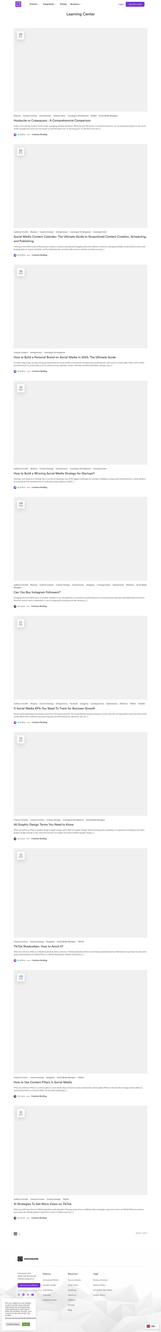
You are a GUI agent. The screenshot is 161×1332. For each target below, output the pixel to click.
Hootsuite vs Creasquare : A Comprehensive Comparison (52, 120)
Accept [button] (26, 1324)
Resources (74, 4)
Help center (73, 1285)
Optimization (118, 585)
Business (17, 116)
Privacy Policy (99, 1285)
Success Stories (74, 1280)
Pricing (63, 4)
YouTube (141, 704)
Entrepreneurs (45, 116)
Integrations (48, 4)
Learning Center (100, 232)
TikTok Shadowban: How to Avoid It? (38, 946)
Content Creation (21, 820)
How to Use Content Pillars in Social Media (43, 1082)
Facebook (74, 704)
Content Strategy (47, 232)
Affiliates (71, 1300)
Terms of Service (100, 1280)
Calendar (47, 1295)
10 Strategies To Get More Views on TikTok (42, 1204)
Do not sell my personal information (20, 1318)
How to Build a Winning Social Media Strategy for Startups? (54, 473)
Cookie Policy (99, 1295)
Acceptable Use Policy (102, 1290)
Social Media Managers (108, 116)
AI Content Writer (51, 1280)
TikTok (133, 704)
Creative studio (49, 1285)
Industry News (59, 116)
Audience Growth (21, 232)
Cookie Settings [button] (13, 1324)
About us (72, 1295)
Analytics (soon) (50, 1300)
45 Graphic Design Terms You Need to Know (44, 824)
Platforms (130, 585)
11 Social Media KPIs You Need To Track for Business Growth (54, 708)
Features (33, 4)
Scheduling (48, 1290)
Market (94, 116)
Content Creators (30, 116)
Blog (70, 1310)
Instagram (90, 585)
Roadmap (72, 1290)
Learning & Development (78, 116)
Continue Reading (39, 134)
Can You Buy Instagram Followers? (37, 592)
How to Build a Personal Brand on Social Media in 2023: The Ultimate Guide (65, 357)
